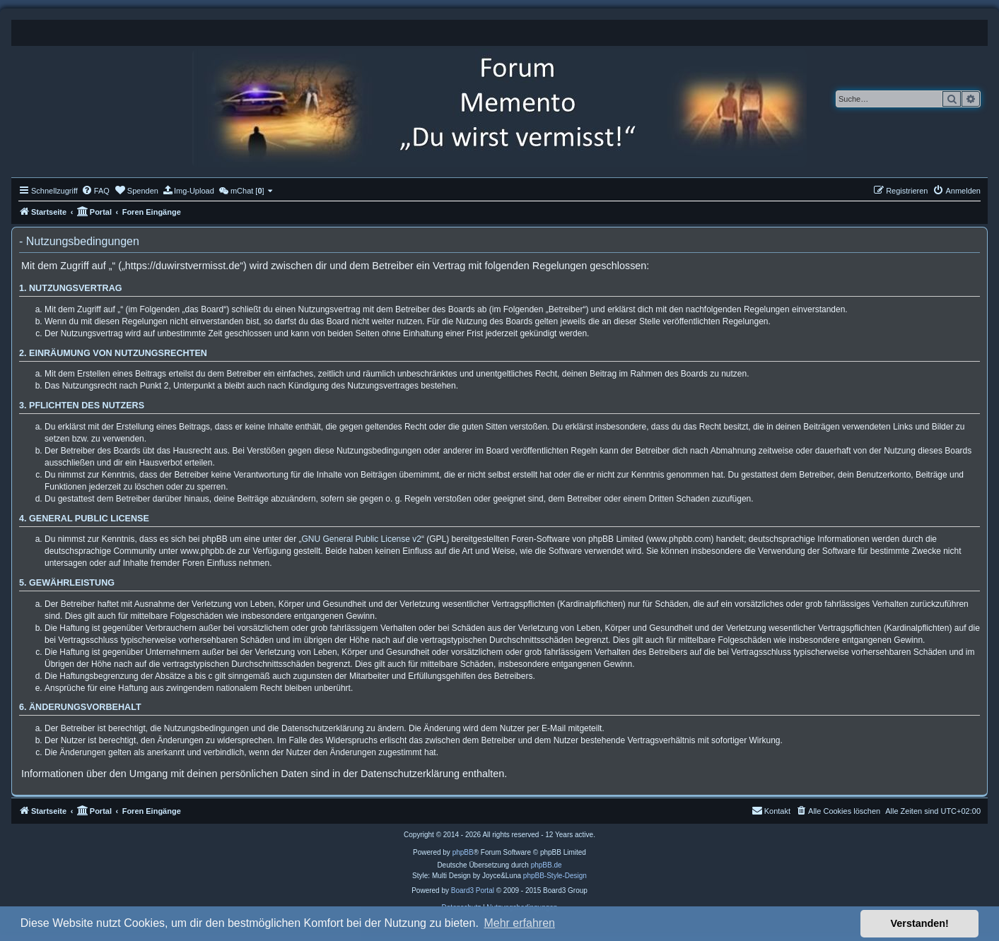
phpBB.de (546, 865)
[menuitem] (95, 190)
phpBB (463, 852)
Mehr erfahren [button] (519, 923)
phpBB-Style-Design (555, 876)
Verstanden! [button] (920, 923)
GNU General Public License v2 (361, 539)
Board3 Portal (472, 890)
